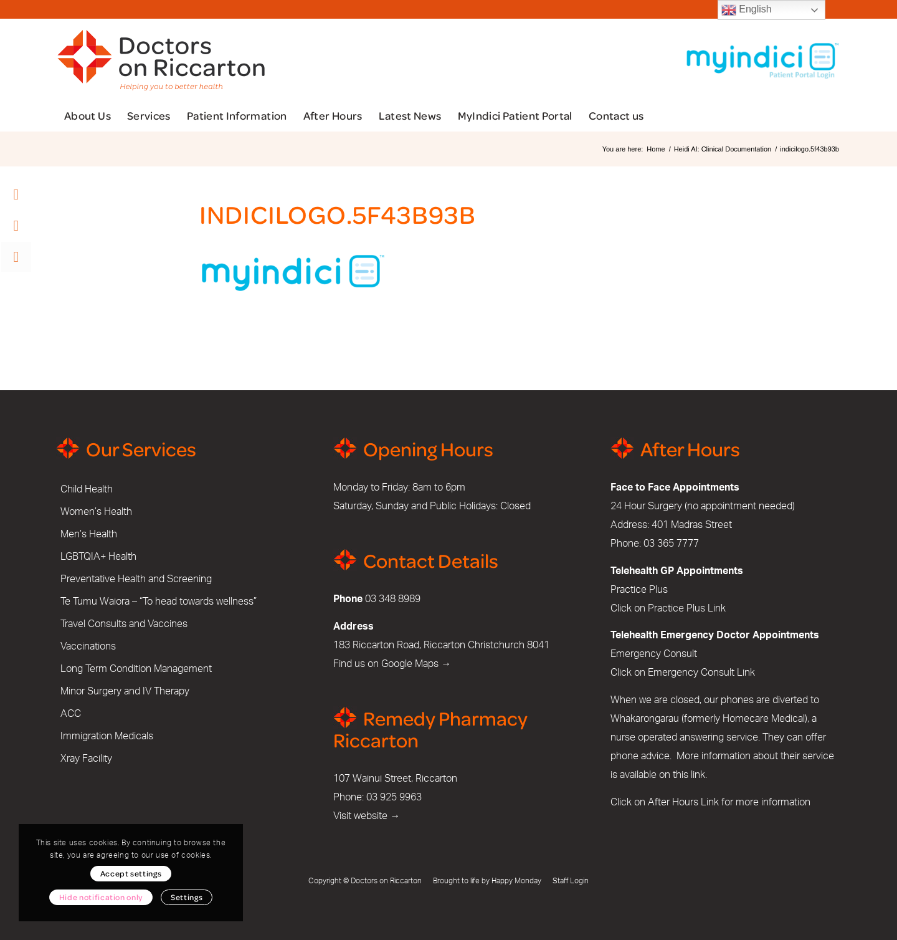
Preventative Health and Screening (136, 579)
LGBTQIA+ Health (98, 557)
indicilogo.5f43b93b (337, 214)
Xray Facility (86, 759)
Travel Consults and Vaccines (123, 624)
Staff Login (571, 881)
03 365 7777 (671, 544)
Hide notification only (101, 897)
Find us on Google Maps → (392, 664)
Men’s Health (88, 534)
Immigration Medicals (106, 736)
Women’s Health (96, 512)
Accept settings (131, 873)
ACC (70, 714)
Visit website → (366, 816)
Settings (186, 897)
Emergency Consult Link (701, 673)
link (698, 775)
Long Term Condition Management (136, 669)
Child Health (86, 489)
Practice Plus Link (687, 608)
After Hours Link (683, 802)
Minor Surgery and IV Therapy (124, 691)
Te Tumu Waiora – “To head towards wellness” (158, 602)
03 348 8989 (392, 599)
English (746, 9)
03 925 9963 (394, 797)
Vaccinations (88, 646)
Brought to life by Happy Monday (487, 881)
